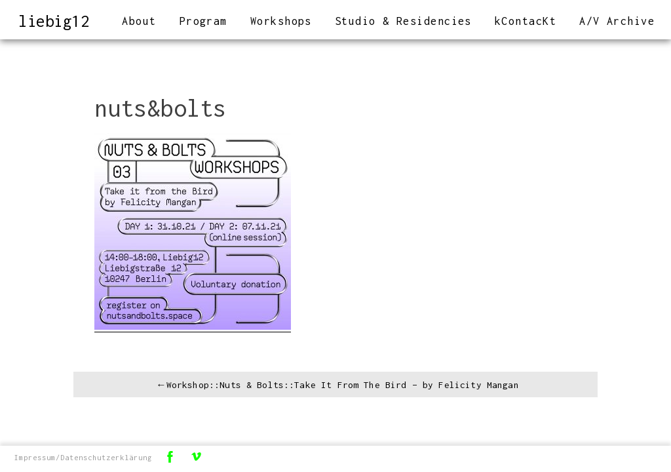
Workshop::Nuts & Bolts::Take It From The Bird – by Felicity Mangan (343, 385)
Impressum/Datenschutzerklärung (83, 458)
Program (203, 21)
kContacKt (525, 21)
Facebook (171, 457)
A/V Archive (617, 21)
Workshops (281, 21)
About (139, 21)
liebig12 (56, 20)
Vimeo (197, 457)
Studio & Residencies (403, 21)
